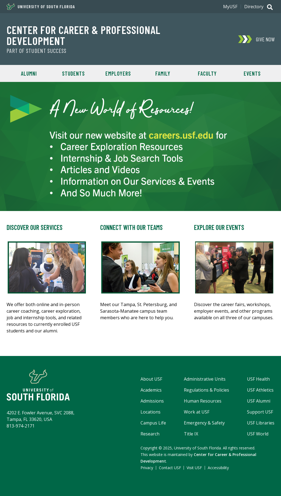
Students (73, 73)
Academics (151, 390)
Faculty (207, 73)
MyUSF (230, 6)
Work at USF (196, 412)
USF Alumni (258, 401)
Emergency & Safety (204, 423)
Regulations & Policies (206, 390)
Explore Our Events (219, 227)
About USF (151, 379)
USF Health (258, 379)
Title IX (191, 434)
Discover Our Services (35, 227)
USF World (257, 434)
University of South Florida (41, 6)
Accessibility (218, 467)
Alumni (29, 73)
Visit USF (194, 467)
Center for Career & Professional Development (84, 35)
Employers (118, 73)
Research (149, 434)
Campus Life (153, 423)
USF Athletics (260, 390)
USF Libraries (260, 423)
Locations (150, 412)
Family (162, 73)
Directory (253, 6)
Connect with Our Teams (131, 227)
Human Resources (202, 401)
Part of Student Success (36, 50)
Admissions (152, 401)
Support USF (260, 412)
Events (252, 73)
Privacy (146, 467)
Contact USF (170, 467)
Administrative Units (205, 379)
